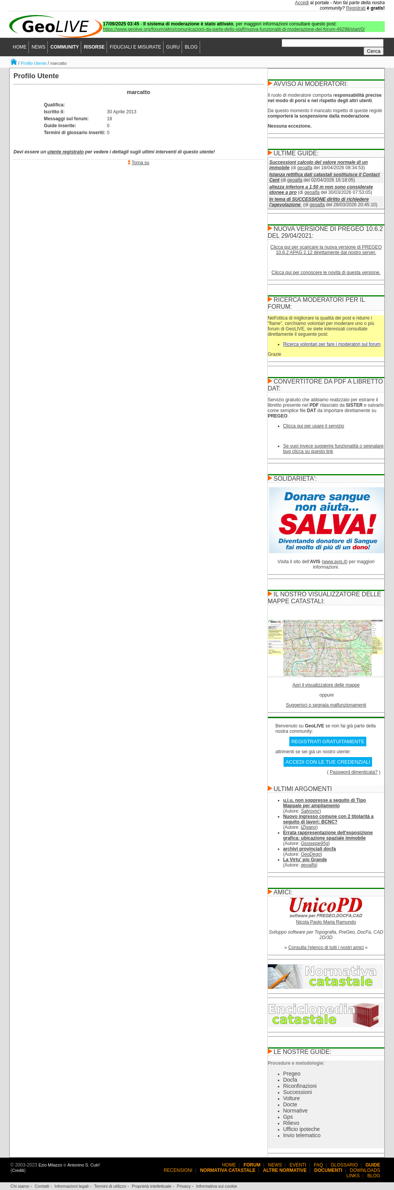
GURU (173, 47)
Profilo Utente (34, 63)
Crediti (18, 1170)
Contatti (42, 1186)
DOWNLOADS (365, 1170)
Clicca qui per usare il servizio (313, 426)
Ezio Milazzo (50, 1165)
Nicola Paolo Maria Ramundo (326, 922)
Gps (288, 1117)
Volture (291, 1098)
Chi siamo (19, 1186)
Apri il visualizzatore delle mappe (326, 685)
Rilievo (291, 1123)
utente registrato (65, 152)
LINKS (353, 1175)
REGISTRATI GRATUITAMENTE (327, 741)
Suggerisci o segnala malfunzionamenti (326, 705)
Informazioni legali (72, 1186)
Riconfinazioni (300, 1086)
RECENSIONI (178, 1170)
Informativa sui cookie (216, 1186)
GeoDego (311, 854)
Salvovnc (310, 811)
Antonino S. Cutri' (83, 1165)
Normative (295, 1111)
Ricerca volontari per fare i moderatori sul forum (332, 344)
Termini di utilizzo (110, 1186)
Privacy (184, 1186)
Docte (290, 1104)
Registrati (356, 8)
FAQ (318, 1165)
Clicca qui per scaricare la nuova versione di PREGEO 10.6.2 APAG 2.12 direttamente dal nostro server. (326, 249)
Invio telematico (302, 1135)
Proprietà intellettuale (151, 1186)
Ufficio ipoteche (301, 1129)
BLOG (191, 47)
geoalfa (304, 167)
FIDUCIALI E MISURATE (135, 47)
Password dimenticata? (353, 772)
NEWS (38, 47)
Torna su (140, 162)
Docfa (290, 1080)
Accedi (302, 2)
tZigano (308, 827)
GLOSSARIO (344, 1165)
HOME (20, 47)
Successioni (297, 1092)
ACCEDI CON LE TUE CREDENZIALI (327, 762)
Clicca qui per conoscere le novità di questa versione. (326, 272)
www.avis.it (334, 561)
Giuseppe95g (314, 843)
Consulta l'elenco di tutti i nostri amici (326, 947)
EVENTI (298, 1165)
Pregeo (292, 1073)
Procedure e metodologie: (296, 1063)
